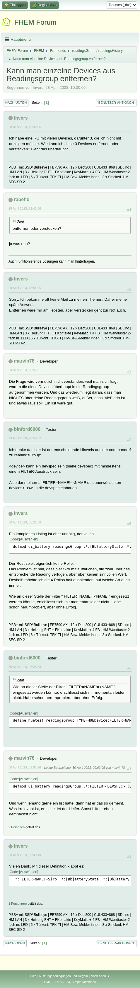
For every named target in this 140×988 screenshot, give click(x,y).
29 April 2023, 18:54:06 (24, 288)
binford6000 (27, 429)
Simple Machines (84, 982)
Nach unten (16, 102)
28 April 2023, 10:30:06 (24, 127)
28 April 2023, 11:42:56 (24, 208)
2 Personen (16, 827)
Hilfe (33, 976)
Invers (21, 117)
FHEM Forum (35, 22)
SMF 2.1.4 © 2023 (57, 982)
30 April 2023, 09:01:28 (24, 767)
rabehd (21, 199)
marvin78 (24, 360)
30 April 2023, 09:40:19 (24, 855)
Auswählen (28, 539)
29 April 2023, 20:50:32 (24, 438)
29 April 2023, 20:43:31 (24, 370)
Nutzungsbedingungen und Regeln (63, 976)
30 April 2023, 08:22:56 (24, 522)
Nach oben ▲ (100, 976)
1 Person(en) (17, 903)
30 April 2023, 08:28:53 (24, 667)
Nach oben (15, 943)
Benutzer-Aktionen (116, 102)
